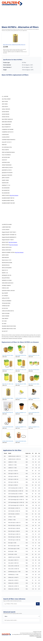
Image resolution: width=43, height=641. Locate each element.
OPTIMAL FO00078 (6, 285)
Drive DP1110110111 (7, 142)
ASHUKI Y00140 (5, 116)
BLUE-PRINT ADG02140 (7, 119)
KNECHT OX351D (6, 195)
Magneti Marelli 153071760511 (9, 232)
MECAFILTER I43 (5, 265)
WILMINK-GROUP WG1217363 (9, 328)
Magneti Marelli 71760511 (8, 239)
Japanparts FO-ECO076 (7, 172)
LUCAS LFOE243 (5, 229)
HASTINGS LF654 (6, 162)
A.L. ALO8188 (5, 96)
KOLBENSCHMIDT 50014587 (8, 203)
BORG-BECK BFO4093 (7, 121)
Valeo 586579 (5, 318)
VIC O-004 (4, 321)
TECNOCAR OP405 (6, 303)
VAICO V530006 (5, 316)
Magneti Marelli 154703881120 (9, 234)
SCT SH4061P (5, 295)
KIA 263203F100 (5, 190)
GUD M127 (4, 159)
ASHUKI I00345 (5, 111)
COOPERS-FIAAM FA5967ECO (8, 139)
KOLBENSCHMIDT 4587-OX (8, 198)
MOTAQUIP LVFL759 (6, 275)
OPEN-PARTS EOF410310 (7, 283)
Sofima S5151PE (5, 298)
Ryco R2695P (5, 293)
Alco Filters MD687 (6, 99)
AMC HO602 (5, 104)
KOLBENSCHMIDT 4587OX (8, 200)
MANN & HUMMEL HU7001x (8, 252)
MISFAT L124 (5, 272)
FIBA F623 (4, 144)
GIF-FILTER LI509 (6, 157)
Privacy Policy (39, 637)
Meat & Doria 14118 (6, 260)
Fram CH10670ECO (6, 154)
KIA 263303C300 (5, 193)
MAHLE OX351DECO (6, 250)
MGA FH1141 (5, 270)
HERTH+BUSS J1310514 (7, 167)
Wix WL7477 (5, 331)
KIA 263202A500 (5, 187)
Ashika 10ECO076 (6, 109)
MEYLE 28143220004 (6, 267)
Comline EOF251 (6, 137)
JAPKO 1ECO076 (5, 177)
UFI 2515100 (5, 308)
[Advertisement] (21, 16)
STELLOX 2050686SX (6, 300)
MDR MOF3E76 (5, 257)
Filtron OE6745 (5, 149)
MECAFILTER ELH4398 (7, 262)
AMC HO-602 (5, 101)
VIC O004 (4, 323)
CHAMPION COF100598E (7, 129)
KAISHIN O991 (5, 182)
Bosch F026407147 (6, 126)
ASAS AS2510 (5, 106)
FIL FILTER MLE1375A (7, 147)
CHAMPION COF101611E (7, 132)
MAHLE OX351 (5, 242)
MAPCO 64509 (5, 255)
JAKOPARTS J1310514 (7, 170)
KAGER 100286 (5, 180)
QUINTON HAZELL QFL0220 (8, 290)
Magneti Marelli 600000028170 (9, 237)
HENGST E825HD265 (6, 165)
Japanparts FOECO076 (7, 175)
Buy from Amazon (14, 195)
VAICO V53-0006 (5, 313)
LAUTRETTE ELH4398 (6, 224)
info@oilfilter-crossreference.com (35, 635)
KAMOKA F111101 (6, 185)
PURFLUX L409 (5, 288)
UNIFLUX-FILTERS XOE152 (8, 310)
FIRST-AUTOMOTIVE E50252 (8, 152)
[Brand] (21, 616)
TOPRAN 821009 (5, 305)
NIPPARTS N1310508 (6, 280)
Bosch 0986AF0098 (6, 124)
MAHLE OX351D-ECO (6, 247)
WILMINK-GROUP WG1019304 (9, 326)
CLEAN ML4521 (5, 134)
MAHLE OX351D (5, 244)
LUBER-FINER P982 (6, 227)
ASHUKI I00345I (5, 114)
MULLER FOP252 (6, 277)
